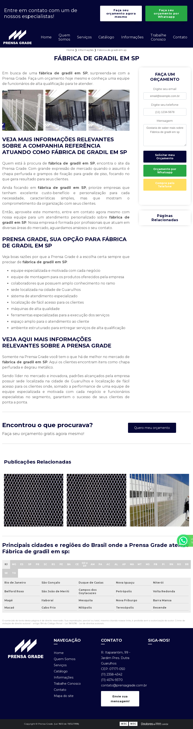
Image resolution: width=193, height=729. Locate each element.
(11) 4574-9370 (112, 680)
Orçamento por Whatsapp (164, 170)
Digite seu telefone (165, 104)
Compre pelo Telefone (165, 184)
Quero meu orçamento (152, 428)
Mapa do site (64, 696)
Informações (132, 37)
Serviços (84, 37)
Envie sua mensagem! (120, 699)
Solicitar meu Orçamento (165, 156)
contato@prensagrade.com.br (120, 685)
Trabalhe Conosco (158, 37)
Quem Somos (64, 37)
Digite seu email (164, 89)
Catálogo (106, 37)
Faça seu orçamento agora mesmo (121, 13)
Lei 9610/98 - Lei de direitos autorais (84, 623)
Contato (180, 37)
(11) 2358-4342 (111, 674)
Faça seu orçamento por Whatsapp (166, 13)
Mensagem (165, 120)
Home (46, 37)
